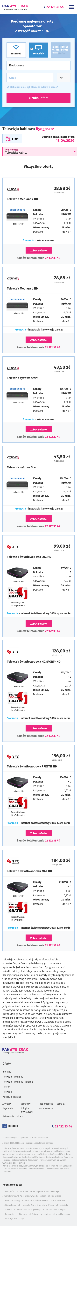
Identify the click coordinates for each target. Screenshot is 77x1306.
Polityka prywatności (27, 1110)
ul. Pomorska (8, 1214)
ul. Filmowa (21, 1214)
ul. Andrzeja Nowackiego (13, 1219)
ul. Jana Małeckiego (61, 1214)
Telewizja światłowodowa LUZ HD (29, 557)
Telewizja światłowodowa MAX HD (29, 871)
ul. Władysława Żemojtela (54, 1210)
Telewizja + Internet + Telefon (17, 1082)
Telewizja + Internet (12, 1077)
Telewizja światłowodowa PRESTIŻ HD (32, 766)
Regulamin (7, 1108)
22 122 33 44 (52, 258)
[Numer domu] (63, 77)
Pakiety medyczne (11, 1097)
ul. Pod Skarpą (54, 1196)
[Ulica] (30, 77)
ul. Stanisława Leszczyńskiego (27, 1210)
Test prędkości (46, 1104)
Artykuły (6, 1104)
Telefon (6, 1087)
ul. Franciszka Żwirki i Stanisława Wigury (36, 1205)
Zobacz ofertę (38, 250)
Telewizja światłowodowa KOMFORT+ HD (34, 661)
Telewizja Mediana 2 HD (22, 199)
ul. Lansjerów (8, 1191)
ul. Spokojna (22, 1191)
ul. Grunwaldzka (57, 1201)
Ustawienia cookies (12, 1116)
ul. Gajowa (33, 1214)
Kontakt (60, 1104)
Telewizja (7, 1092)
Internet (6, 1072)
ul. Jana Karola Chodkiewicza (35, 1201)
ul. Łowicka (46, 1214)
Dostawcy (25, 1104)
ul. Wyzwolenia (9, 1205)
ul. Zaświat (7, 1210)
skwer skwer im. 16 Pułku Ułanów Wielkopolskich (24, 1196)
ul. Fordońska (62, 1205)
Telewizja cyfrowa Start (22, 378)
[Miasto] (38, 65)
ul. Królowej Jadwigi (11, 1201)
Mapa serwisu (46, 1108)
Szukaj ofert (38, 98)
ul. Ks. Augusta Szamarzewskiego (44, 1191)
